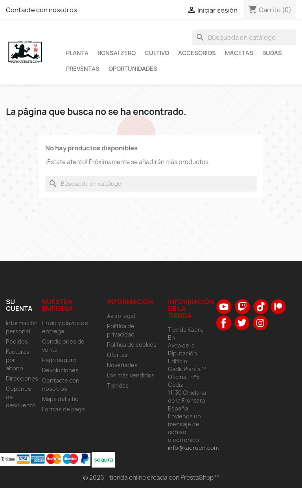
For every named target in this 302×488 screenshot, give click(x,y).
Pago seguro (59, 360)
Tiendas (118, 385)
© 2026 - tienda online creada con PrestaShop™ (151, 477)
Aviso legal (121, 316)
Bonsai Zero (117, 53)
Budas (272, 53)
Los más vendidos (131, 375)
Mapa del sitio (60, 399)
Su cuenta (19, 305)
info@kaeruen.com (193, 447)
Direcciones (22, 378)
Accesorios (197, 53)
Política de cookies (132, 344)
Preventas (82, 69)
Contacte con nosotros (41, 10)
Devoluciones (60, 370)
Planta (77, 53)
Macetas (239, 53)
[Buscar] (244, 37)
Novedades (122, 365)
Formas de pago (63, 409)
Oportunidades (133, 69)
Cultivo (157, 53)
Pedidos (17, 341)
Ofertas (117, 355)
